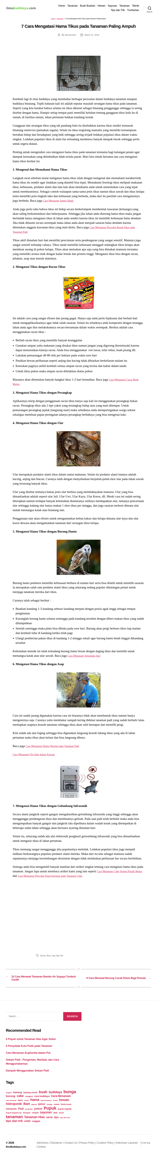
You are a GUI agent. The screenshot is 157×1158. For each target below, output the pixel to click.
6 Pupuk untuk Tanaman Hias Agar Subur (31, 1042)
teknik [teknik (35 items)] (49, 1120)
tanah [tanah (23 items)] (61, 1116)
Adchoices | (45, 1145)
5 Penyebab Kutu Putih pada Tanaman (29, 1049)
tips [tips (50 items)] (56, 1120)
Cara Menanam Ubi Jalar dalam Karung (37, 755)
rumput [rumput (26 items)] (35, 1115)
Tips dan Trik (118, 10)
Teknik (135, 6)
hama (43, 956)
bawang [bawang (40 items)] (17, 1095)
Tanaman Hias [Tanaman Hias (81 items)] (34, 1120)
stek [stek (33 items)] (55, 1115)
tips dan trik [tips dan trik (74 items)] (14, 1123)
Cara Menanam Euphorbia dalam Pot (28, 1055)
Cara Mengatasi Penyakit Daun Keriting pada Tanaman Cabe (63, 876)
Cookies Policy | (107, 1145)
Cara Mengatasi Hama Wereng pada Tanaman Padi (57, 747)
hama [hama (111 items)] (34, 1103)
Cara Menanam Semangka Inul (87, 656)
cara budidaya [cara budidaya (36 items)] (42, 1099)
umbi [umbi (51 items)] (27, 1123)
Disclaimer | (59, 1145)
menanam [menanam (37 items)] (11, 1111)
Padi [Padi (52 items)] (21, 1111)
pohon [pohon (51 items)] (38, 1111)
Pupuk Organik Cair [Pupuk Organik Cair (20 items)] (14, 1116)
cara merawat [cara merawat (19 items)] (11, 1103)
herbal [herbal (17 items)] (55, 1103)
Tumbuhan (133, 10)
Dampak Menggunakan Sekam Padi (27, 1073)
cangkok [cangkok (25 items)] (29, 1099)
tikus (49, 956)
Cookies (53, 1149)
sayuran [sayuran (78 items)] (46, 1115)
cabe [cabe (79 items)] (20, 1099)
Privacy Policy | (89, 1145)
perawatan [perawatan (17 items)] (29, 1112)
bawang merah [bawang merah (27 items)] (30, 1095)
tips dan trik (58, 956)
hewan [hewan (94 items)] (64, 1103)
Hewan (101, 6)
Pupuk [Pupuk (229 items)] (50, 1111)
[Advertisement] (78, 916)
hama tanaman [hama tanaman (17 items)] (46, 1103)
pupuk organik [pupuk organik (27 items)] (65, 1112)
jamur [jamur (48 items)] (41, 1106)
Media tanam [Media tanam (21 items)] (66, 1107)
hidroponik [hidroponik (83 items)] (14, 1107)
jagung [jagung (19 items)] (34, 1107)
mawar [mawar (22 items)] (56, 1107)
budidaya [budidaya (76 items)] (55, 1095)
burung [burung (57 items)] (10, 1099)
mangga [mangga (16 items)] (49, 1107)
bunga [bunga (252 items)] (70, 1094)
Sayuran (112, 6)
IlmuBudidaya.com (17, 1149)
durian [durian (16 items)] (26, 1103)
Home (61, 6)
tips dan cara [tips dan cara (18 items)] (65, 1120)
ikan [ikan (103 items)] (26, 1107)
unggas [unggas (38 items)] (36, 1124)
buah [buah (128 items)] (43, 1095)
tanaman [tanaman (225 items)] (14, 1119)
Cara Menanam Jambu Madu (61, 201)
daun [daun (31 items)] (20, 1103)
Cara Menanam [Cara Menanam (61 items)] (61, 1099)
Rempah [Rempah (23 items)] (26, 1116)
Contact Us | (73, 1145)
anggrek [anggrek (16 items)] (9, 1095)
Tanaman (72, 6)
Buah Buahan (87, 6)
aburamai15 (70, 35)
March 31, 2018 (92, 35)
